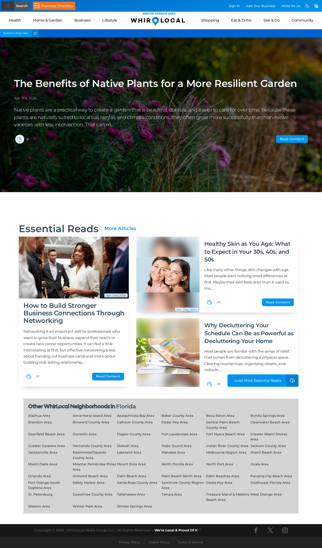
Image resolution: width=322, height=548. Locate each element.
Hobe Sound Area (176, 446)
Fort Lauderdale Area (179, 434)
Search (22, 6)
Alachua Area (39, 416)
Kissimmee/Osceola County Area (89, 455)
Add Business (261, 6)
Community (302, 20)
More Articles (120, 228)
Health (15, 20)
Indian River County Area (227, 446)
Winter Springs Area (134, 506)
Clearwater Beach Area (269, 422)
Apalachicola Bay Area (135, 416)
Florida (126, 406)
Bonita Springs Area (267, 416)
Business (82, 20)
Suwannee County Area (92, 494)
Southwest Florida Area (270, 483)
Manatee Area (173, 452)
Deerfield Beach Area (46, 434)
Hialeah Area (127, 446)
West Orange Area (265, 494)
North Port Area (219, 464)
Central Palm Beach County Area (223, 425)
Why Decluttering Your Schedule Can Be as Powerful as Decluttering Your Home (249, 333)
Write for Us (291, 6)
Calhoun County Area (135, 422)
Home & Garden (47, 20)
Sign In (234, 6)
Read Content (292, 139)
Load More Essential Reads (267, 380)
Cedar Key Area (175, 422)
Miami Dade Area (42, 464)
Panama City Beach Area (271, 476)
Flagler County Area (133, 434)
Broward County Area (91, 422)
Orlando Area (39, 476)
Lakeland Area (129, 452)
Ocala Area (259, 464)
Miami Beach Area (265, 452)
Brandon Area (40, 422)
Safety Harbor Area (88, 483)
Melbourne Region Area (226, 452)
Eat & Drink (241, 20)
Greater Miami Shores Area (268, 437)
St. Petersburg (40, 494)
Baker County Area (177, 416)
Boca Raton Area (220, 416)
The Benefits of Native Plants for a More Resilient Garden (155, 83)
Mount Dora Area (131, 464)
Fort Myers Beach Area (225, 434)
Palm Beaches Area (222, 476)
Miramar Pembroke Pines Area (94, 467)
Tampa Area (172, 494)
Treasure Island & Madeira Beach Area (227, 497)
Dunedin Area (84, 434)
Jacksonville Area (42, 452)
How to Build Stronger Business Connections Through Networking (74, 313)
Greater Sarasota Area (46, 446)
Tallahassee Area (131, 494)
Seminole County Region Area (183, 485)
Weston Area (39, 506)
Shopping (210, 20)
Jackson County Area (268, 446)
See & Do (271, 20)
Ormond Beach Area (90, 476)
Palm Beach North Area (181, 476)
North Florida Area (177, 464)
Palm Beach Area (131, 476)
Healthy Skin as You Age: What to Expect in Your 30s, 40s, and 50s (247, 251)
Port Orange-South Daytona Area (44, 485)
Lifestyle (109, 20)
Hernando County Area (92, 446)
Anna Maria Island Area (92, 416)
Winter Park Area (87, 506)
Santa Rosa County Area (137, 483)
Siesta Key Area (219, 483)
